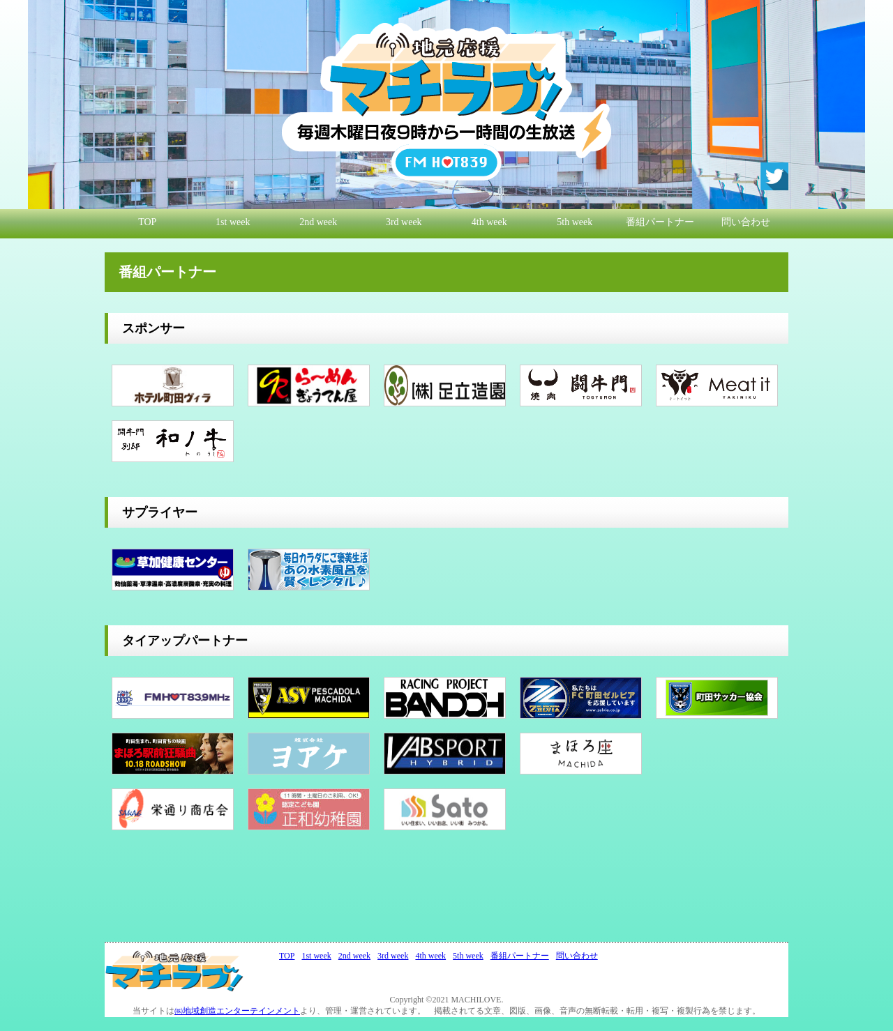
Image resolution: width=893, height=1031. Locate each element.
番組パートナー (660, 222)
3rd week (404, 222)
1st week (233, 222)
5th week (574, 222)
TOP (147, 222)
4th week (489, 222)
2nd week (318, 222)
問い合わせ (745, 222)
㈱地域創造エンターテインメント (237, 1011)
